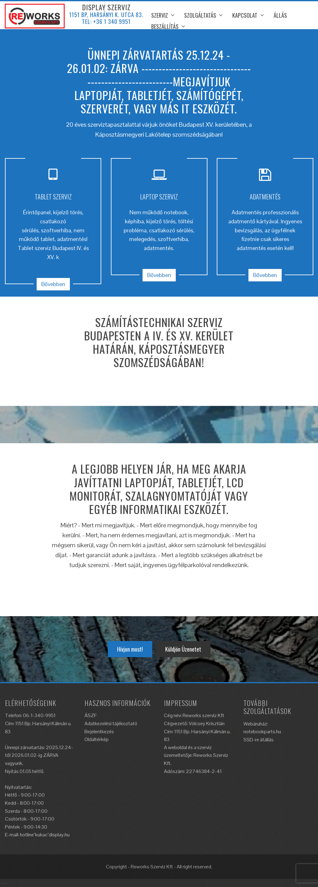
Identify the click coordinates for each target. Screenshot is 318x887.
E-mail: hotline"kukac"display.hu (37, 834)
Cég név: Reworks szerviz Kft (194, 715)
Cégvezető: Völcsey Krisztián (194, 723)
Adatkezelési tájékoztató (110, 723)
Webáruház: (255, 724)
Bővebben (53, 284)
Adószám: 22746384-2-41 (193, 771)
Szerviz (159, 15)
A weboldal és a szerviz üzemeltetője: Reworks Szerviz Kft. (196, 755)
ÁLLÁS (280, 15)
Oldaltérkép (96, 739)
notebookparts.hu (262, 731)
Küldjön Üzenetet (183, 649)
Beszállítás (165, 26)
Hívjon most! (130, 649)
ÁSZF (90, 715)
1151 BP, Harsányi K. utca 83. (106, 15)
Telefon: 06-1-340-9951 (30, 715)
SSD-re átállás (258, 739)
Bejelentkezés (99, 731)
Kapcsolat (244, 15)
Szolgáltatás (200, 15)
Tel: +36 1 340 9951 (106, 21)
